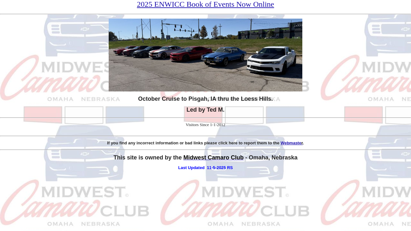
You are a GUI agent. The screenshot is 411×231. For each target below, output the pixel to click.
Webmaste (292, 143)
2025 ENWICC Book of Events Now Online (205, 4)
